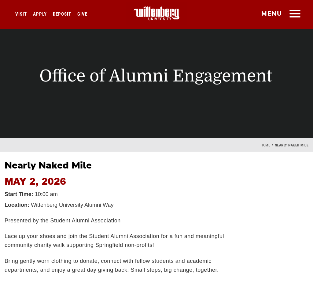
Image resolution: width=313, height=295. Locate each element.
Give (82, 14)
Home (265, 145)
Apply (40, 14)
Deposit (62, 14)
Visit (21, 14)
